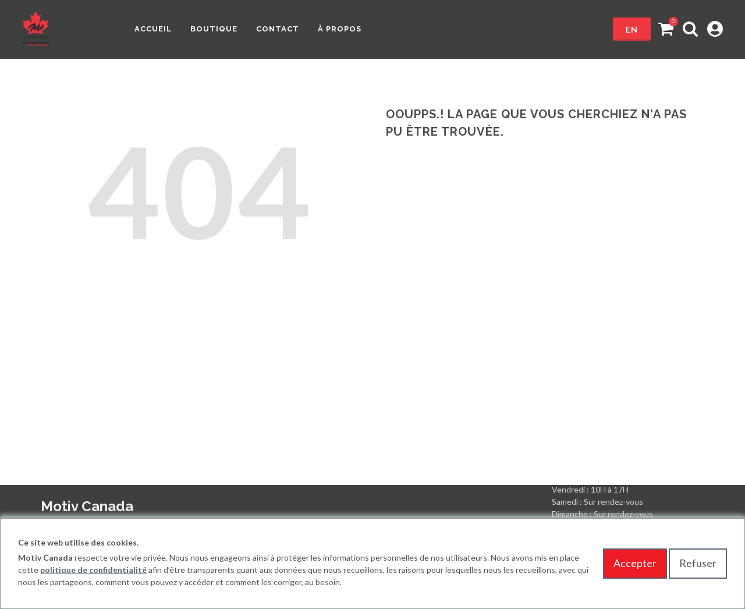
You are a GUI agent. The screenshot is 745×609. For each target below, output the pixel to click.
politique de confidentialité (93, 570)
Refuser (697, 563)
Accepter (635, 563)
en (632, 29)
